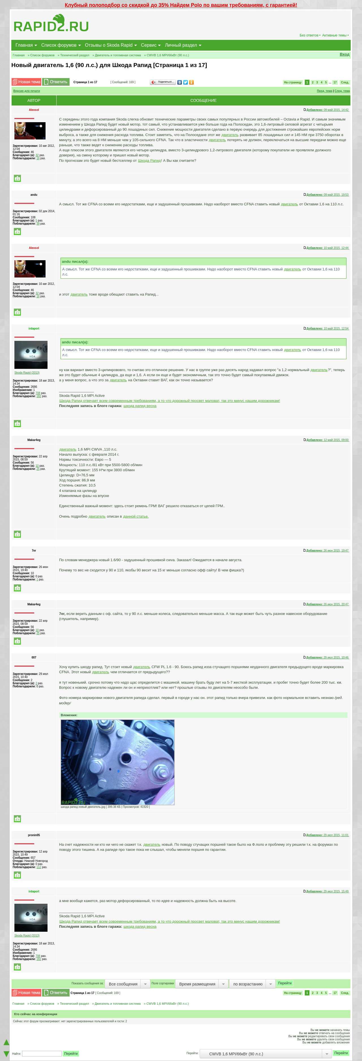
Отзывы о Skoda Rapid (109, 45)
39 (38, 223)
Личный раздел (181, 45)
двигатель (229, 135)
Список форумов (59, 45)
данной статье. (136, 516)
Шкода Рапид (149, 160)
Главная (24, 45)
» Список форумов (41, 55)
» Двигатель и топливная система (116, 55)
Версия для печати (26, 90)
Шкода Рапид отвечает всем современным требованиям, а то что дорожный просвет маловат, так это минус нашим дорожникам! (169, 401)
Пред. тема (324, 90)
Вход (345, 54)
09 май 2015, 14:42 (328, 109)
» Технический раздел (73, 55)
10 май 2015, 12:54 (328, 328)
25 (38, 468)
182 (38, 396)
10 (37, 465)
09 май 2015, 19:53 (328, 194)
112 (38, 867)
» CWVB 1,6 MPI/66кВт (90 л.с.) (166, 55)
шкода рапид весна (140, 406)
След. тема (342, 90)
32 (37, 155)
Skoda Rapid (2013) (27, 372)
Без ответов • (310, 35)
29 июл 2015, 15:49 (327, 891)
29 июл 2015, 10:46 (327, 657)
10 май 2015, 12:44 (328, 247)
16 (38, 158)
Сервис (149, 45)
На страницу (293, 82)
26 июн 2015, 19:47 (327, 550)
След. (345, 82)
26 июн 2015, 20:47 (327, 604)
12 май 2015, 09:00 (328, 440)
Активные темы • (335, 35)
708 (38, 393)
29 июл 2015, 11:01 (327, 835)
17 (335, 82)
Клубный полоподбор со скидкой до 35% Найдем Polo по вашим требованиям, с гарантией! (181, 5)
